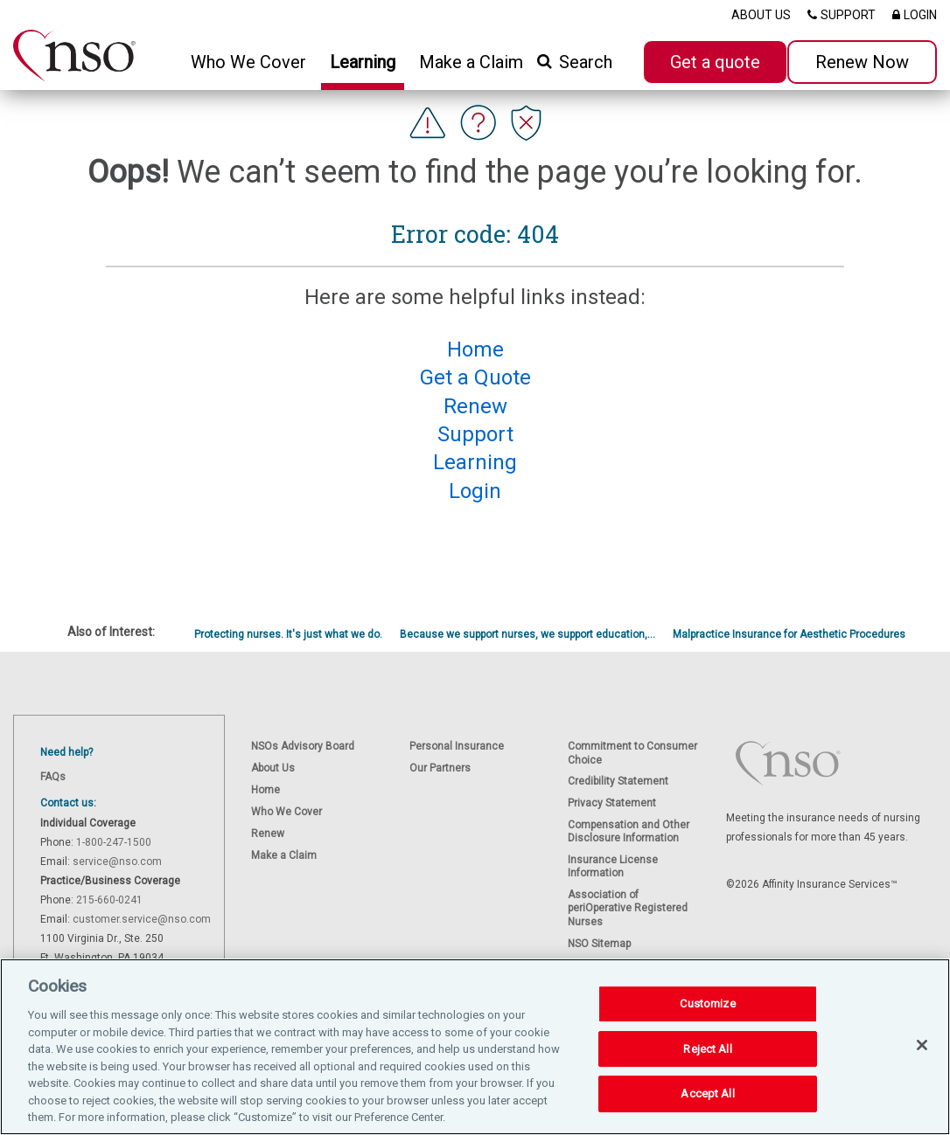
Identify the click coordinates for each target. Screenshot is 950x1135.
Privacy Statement (612, 803)
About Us (273, 768)
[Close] (922, 1061)
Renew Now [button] (862, 62)
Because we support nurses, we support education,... (527, 634)
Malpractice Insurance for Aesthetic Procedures (789, 634)
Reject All (707, 1064)
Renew (267, 833)
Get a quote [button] (715, 62)
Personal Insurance (456, 746)
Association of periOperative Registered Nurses (628, 908)
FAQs (53, 777)
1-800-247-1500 (113, 842)
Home (265, 790)
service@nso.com (117, 861)
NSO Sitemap (599, 944)
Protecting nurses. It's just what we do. (288, 634)
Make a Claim (471, 62)
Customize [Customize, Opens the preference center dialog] (707, 1020)
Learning (362, 62)
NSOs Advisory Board (302, 746)
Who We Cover (286, 812)
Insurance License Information (613, 866)
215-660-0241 (109, 900)
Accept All (707, 1110)
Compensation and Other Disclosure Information (628, 831)
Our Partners (440, 768)
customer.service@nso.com (142, 919)
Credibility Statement (618, 781)
